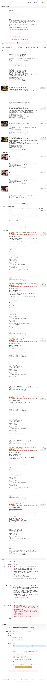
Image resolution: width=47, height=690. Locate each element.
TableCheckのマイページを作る (18, 649)
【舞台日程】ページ (18, 16)
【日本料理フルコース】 (10, 47)
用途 (10, 561)
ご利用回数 (9, 564)
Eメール (9, 643)
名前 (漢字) (9, 633)
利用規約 (15, 679)
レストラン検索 (41, 679)
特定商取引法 (33, 679)
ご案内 (3, 47)
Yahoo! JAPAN (26, 627)
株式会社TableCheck (22, 681)
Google (20, 627)
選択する (43, 87)
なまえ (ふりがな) (7, 631)
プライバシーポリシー (23, 679)
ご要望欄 (10, 618)
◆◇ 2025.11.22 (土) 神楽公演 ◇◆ (32, 47)
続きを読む (23, 80)
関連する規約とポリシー (23, 664)
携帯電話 (9, 635)
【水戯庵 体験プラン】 (20, 47)
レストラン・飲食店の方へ (6, 679)
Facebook (15, 627)
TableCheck (31, 627)
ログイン (10, 627)
